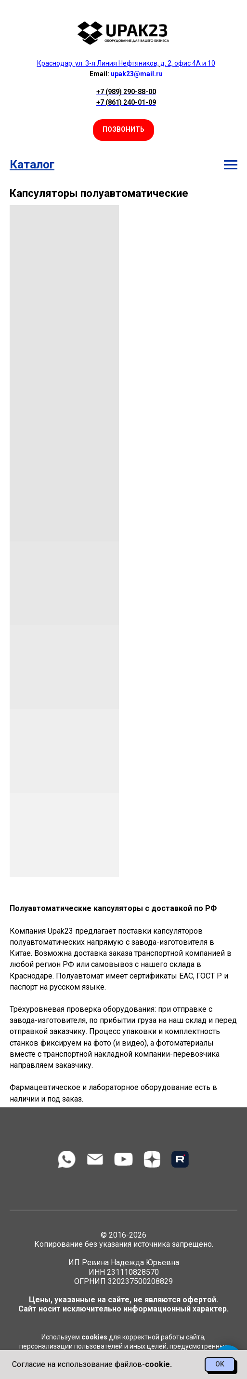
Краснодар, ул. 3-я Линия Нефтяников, (98, 63)
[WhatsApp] (67, 1159)
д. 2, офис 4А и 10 (187, 63)
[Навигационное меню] (230, 165)
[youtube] (123, 1159)
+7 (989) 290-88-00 (126, 92)
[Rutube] (180, 1159)
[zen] (152, 1159)
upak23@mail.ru (137, 74)
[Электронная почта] (95, 1159)
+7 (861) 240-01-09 (126, 102)
